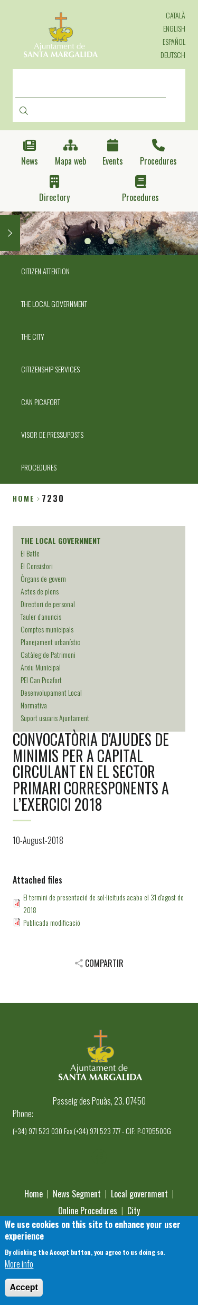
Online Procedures (87, 1210)
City (133, 1210)
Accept (23, 1294)
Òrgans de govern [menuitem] (43, 578)
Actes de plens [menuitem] (40, 591)
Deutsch (173, 54)
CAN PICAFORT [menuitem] (40, 401)
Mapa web (70, 161)
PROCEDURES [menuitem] (38, 467)
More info (19, 1271)
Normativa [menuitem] (34, 705)
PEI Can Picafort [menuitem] (41, 679)
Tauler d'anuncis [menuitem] (41, 616)
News (29, 161)
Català (175, 15)
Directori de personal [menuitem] (48, 603)
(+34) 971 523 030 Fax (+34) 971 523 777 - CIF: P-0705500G (92, 1130)
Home (24, 498)
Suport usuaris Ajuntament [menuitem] (55, 717)
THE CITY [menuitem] (32, 336)
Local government (139, 1193)
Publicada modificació (51, 922)
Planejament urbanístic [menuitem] (50, 641)
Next (10, 233)
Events (112, 161)
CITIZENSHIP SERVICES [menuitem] (50, 369)
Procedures (158, 161)
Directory (54, 197)
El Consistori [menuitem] (37, 565)
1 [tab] (87, 241)
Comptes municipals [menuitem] (47, 629)
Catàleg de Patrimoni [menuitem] (48, 654)
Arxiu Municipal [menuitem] (41, 667)
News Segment (77, 1193)
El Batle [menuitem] (30, 553)
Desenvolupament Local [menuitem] (51, 692)
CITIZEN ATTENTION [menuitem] (45, 270)
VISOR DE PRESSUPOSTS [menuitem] (52, 434)
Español (174, 41)
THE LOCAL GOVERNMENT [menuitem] (54, 303)
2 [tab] (111, 241)
